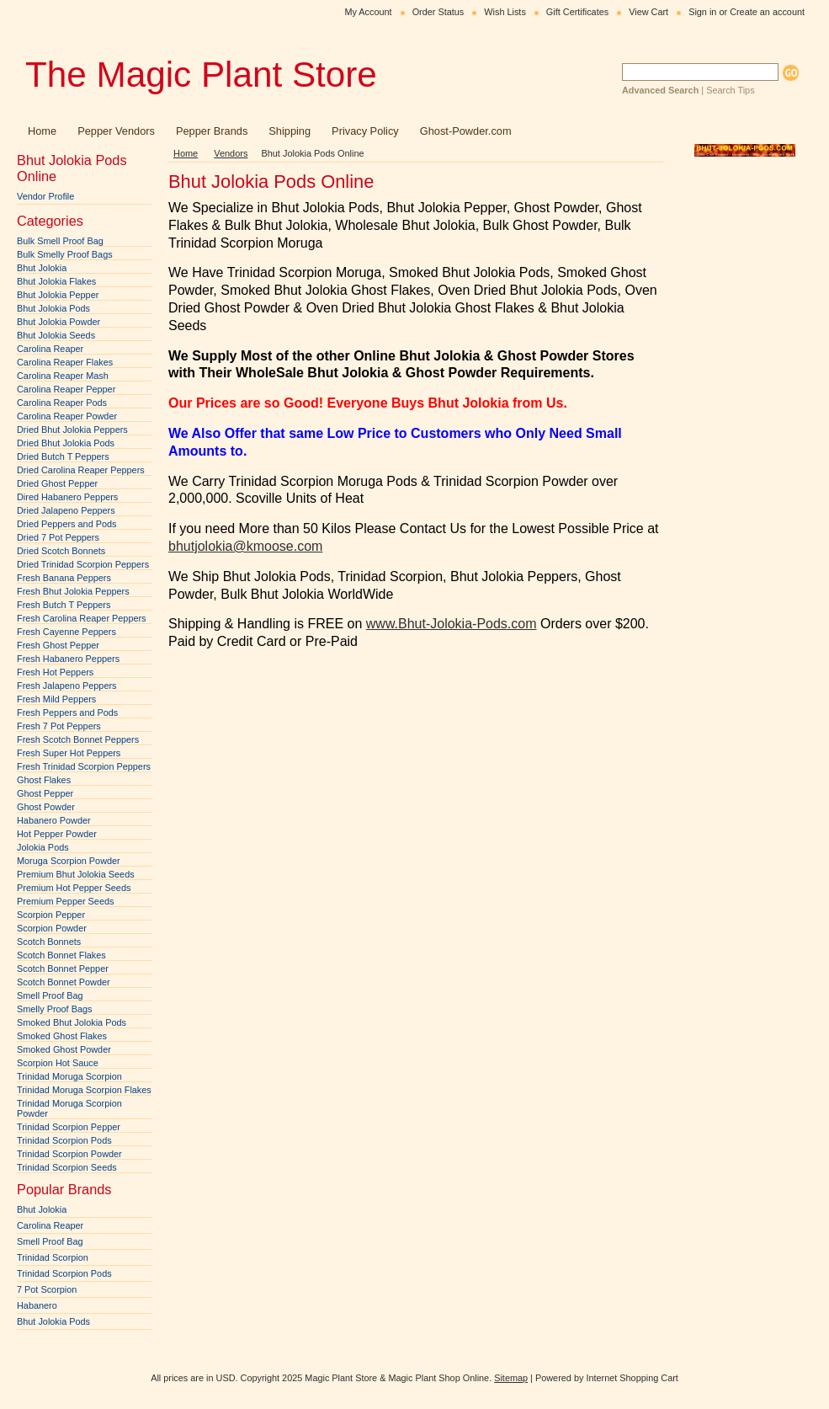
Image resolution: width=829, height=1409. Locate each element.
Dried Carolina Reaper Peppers (81, 470)
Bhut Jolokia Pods (53, 308)
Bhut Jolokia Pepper (57, 295)
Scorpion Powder (52, 928)
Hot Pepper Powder (57, 834)
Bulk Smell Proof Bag (60, 241)
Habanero (37, 1305)
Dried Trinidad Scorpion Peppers (83, 564)
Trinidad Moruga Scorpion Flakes (84, 1090)
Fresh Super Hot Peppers (68, 753)
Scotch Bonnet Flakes (61, 955)
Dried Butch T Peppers (63, 456)
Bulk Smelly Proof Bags (65, 254)
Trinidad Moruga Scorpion (69, 1076)
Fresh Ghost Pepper (58, 645)
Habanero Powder (54, 820)
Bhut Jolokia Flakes (56, 281)
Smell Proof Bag (50, 995)
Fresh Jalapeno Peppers (67, 685)
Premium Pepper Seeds (65, 901)
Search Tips (730, 90)
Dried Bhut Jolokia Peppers (72, 429)
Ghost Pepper (45, 793)
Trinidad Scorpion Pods (64, 1140)
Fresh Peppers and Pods (67, 712)
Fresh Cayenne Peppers (66, 632)
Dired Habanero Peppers (67, 497)
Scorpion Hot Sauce (57, 1063)
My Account (367, 12)
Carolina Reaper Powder (67, 416)
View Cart (648, 12)
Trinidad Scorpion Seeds (67, 1167)
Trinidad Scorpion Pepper (68, 1127)
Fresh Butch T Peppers (63, 605)
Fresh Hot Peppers (55, 672)
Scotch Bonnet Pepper (63, 968)
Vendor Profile (45, 196)
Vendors (230, 153)
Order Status (438, 12)
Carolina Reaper (50, 349)
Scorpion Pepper (51, 915)
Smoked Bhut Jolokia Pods (71, 1022)
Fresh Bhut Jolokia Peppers (73, 591)
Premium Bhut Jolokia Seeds (76, 874)
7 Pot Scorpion (47, 1289)
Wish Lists (505, 12)
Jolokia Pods (43, 847)
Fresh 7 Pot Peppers (59, 726)
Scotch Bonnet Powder (63, 982)
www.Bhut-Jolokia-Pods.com (451, 623)
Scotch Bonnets (49, 942)
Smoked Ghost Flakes (62, 1036)
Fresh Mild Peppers (56, 699)
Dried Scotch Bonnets (61, 551)
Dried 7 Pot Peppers (58, 537)
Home (185, 153)
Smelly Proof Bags (54, 1009)
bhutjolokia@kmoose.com (245, 546)
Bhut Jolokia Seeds (56, 335)
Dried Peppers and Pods (67, 524)
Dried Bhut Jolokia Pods (65, 443)
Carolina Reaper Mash (63, 376)
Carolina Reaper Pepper (66, 389)
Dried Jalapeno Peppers (66, 510)
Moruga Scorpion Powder (68, 861)
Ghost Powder (46, 807)
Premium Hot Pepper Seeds (73, 888)
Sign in (702, 12)
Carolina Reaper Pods (62, 403)
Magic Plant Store (201, 74)
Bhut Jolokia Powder (58, 322)
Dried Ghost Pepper (57, 483)
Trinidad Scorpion (52, 1257)
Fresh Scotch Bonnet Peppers (78, 739)
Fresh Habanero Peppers (68, 659)
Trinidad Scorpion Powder (69, 1154)
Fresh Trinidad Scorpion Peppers (84, 766)
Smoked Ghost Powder (64, 1049)
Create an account (767, 12)
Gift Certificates (577, 12)
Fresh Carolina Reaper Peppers (81, 618)
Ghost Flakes (44, 780)
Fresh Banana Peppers (64, 578)
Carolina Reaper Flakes (65, 362)
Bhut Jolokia (41, 268)
